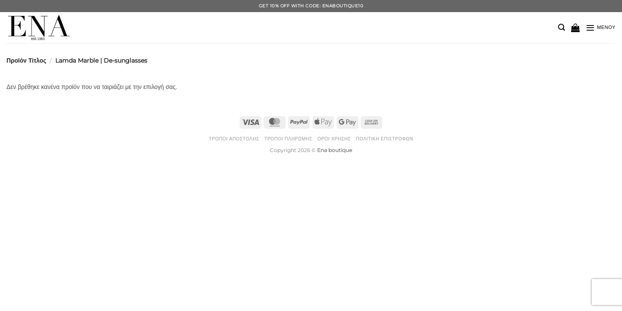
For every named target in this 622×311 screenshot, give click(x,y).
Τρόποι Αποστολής (234, 139)
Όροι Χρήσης (334, 139)
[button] (561, 27)
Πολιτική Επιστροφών (384, 139)
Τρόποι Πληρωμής (288, 139)
